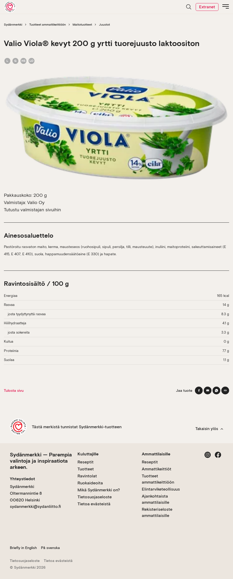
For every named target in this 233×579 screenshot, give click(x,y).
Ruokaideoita (90, 482)
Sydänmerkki (13, 24)
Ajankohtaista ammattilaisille (155, 499)
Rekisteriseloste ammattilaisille (157, 512)
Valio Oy (36, 202)
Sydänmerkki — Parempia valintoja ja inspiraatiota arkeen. (41, 461)
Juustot (104, 24)
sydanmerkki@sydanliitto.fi (35, 506)
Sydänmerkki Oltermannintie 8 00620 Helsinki (26, 493)
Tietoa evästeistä (93, 503)
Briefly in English (23, 548)
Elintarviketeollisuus (161, 489)
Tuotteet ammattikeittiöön (47, 24)
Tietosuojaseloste (94, 496)
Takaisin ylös (209, 428)
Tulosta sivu (14, 390)
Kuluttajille (87, 454)
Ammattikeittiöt (156, 469)
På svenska (50, 548)
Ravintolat (87, 475)
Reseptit (85, 462)
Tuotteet (85, 469)
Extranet (207, 6)
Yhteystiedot (22, 478)
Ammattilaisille (156, 454)
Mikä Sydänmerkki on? (98, 489)
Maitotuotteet (82, 24)
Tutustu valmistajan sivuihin (32, 209)
